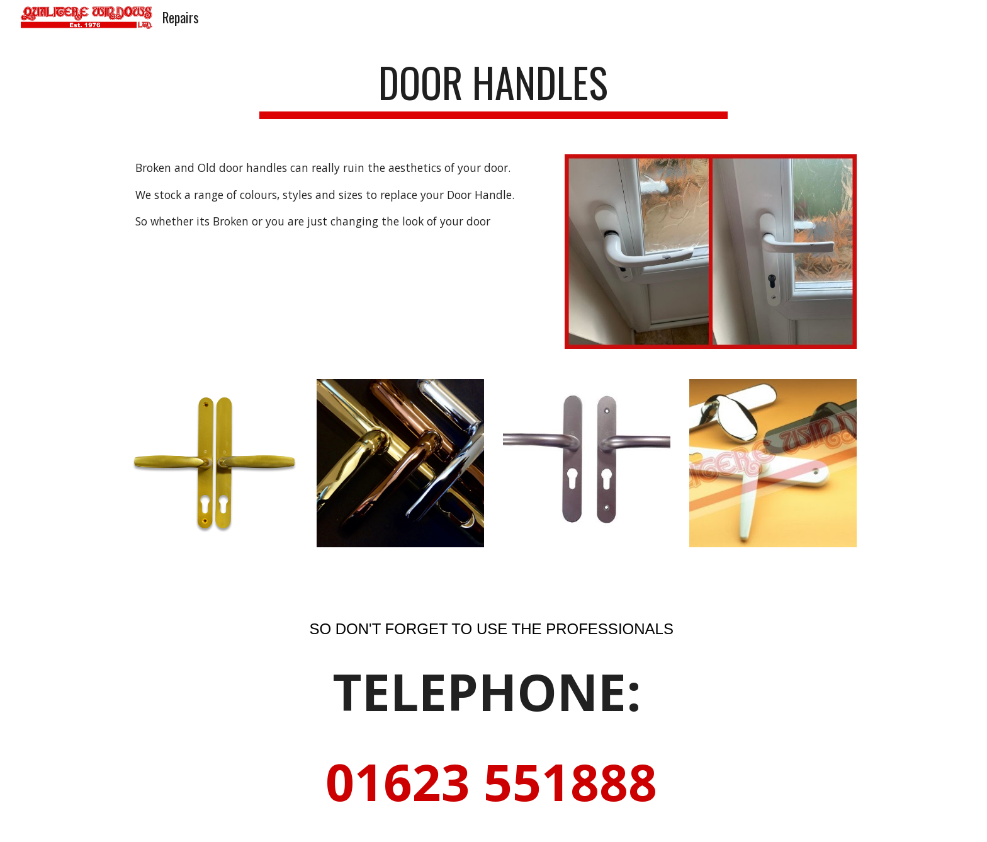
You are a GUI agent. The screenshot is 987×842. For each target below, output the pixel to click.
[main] (493, 88)
